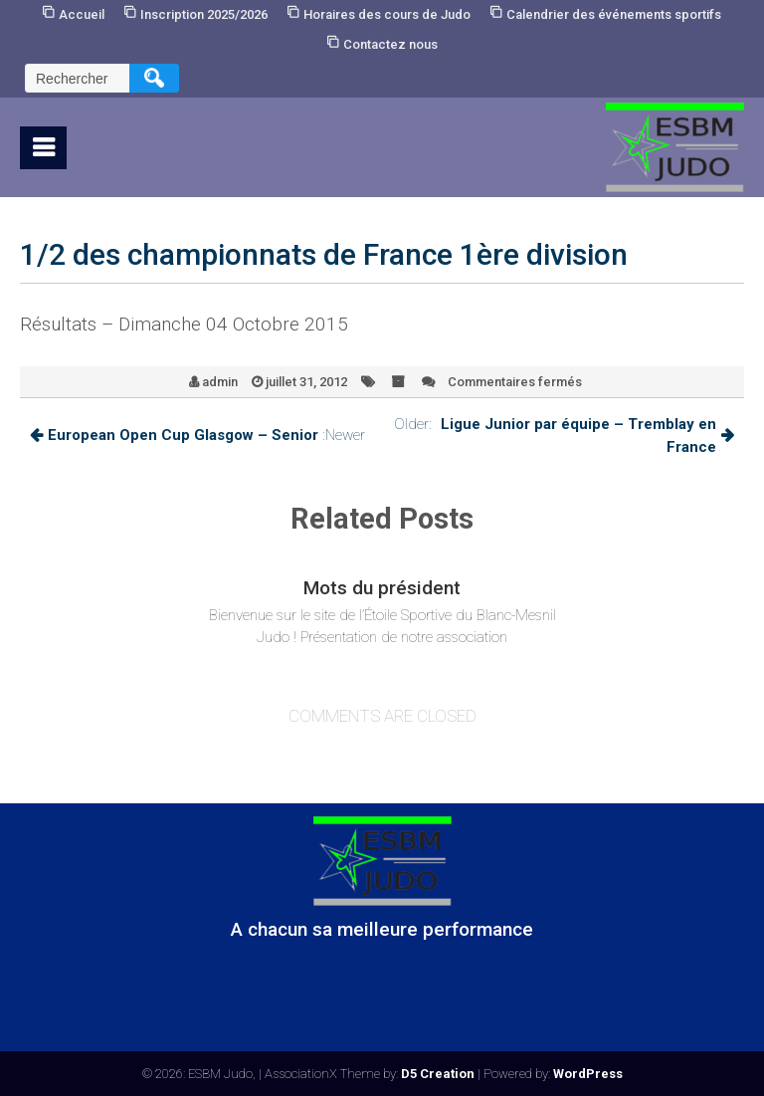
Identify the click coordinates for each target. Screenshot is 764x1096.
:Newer (197, 435)
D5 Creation (438, 1073)
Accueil (81, 14)
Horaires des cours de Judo (387, 14)
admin (220, 381)
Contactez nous (390, 44)
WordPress (588, 1073)
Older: (564, 435)
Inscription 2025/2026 (204, 14)
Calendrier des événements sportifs (613, 14)
